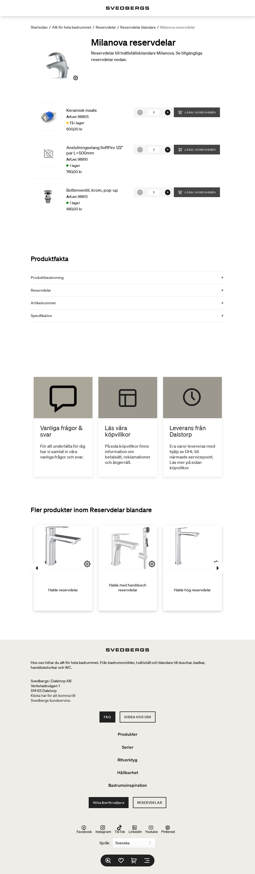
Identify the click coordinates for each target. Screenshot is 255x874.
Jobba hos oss (137, 717)
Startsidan (39, 27)
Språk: (104, 843)
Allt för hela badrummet (71, 27)
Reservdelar (106, 27)
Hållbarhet (127, 772)
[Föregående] (37, 568)
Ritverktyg (127, 759)
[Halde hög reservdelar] (192, 568)
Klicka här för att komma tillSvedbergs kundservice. (53, 698)
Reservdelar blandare (138, 27)
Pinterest (168, 829)
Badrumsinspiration (127, 785)
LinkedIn (135, 829)
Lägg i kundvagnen (197, 112)
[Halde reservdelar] (63, 568)
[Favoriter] (121, 860)
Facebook (84, 829)
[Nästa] (217, 568)
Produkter (127, 734)
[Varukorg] (134, 860)
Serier (127, 747)
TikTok (120, 829)
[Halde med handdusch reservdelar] (127, 568)
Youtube (151, 829)
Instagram (103, 829)
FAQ (107, 717)
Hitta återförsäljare (108, 802)
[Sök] (108, 860)
